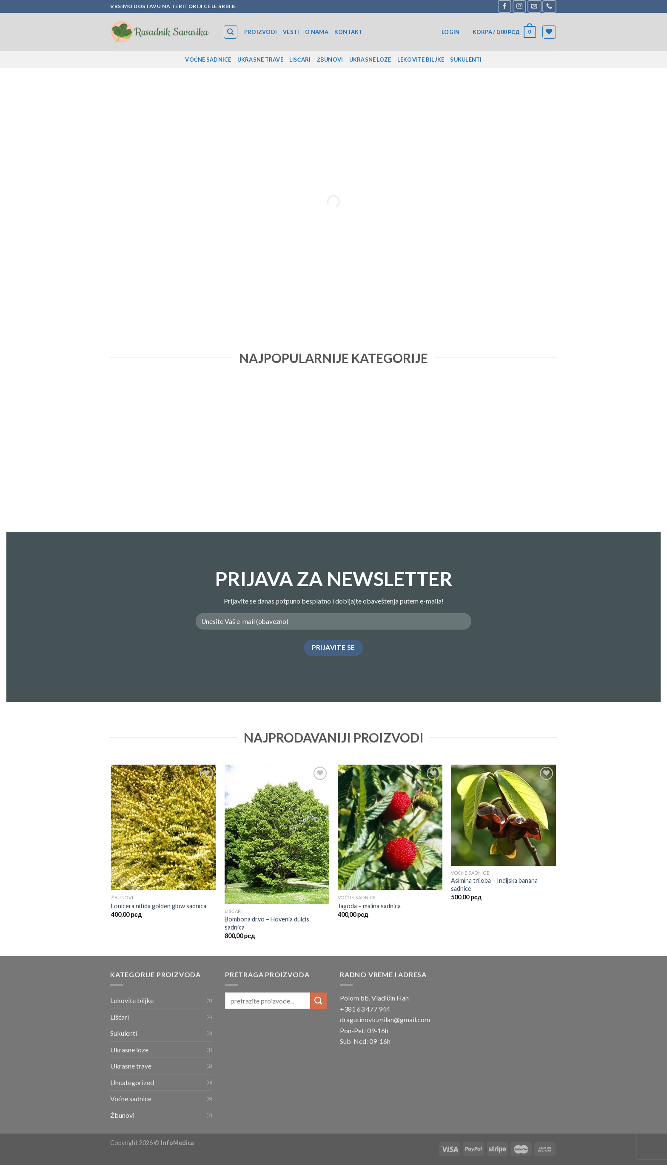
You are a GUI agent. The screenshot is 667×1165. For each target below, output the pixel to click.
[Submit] (318, 1000)
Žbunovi (330, 59)
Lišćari (300, 59)
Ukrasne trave (260, 59)
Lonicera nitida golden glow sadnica (158, 906)
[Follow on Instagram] (519, 6)
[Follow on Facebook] (504, 6)
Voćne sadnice (208, 59)
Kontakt (348, 31)
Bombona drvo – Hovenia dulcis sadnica (267, 923)
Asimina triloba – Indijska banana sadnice (494, 884)
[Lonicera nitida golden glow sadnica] (163, 827)
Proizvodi (260, 31)
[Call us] (549, 6)
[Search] (231, 32)
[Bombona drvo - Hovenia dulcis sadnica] (277, 834)
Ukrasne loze (370, 59)
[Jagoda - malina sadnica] (390, 827)
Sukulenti (466, 59)
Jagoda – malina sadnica (369, 906)
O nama (316, 31)
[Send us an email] (534, 6)
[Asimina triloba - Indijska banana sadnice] (503, 815)
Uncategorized (132, 1082)
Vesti (291, 31)
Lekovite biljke (421, 59)
